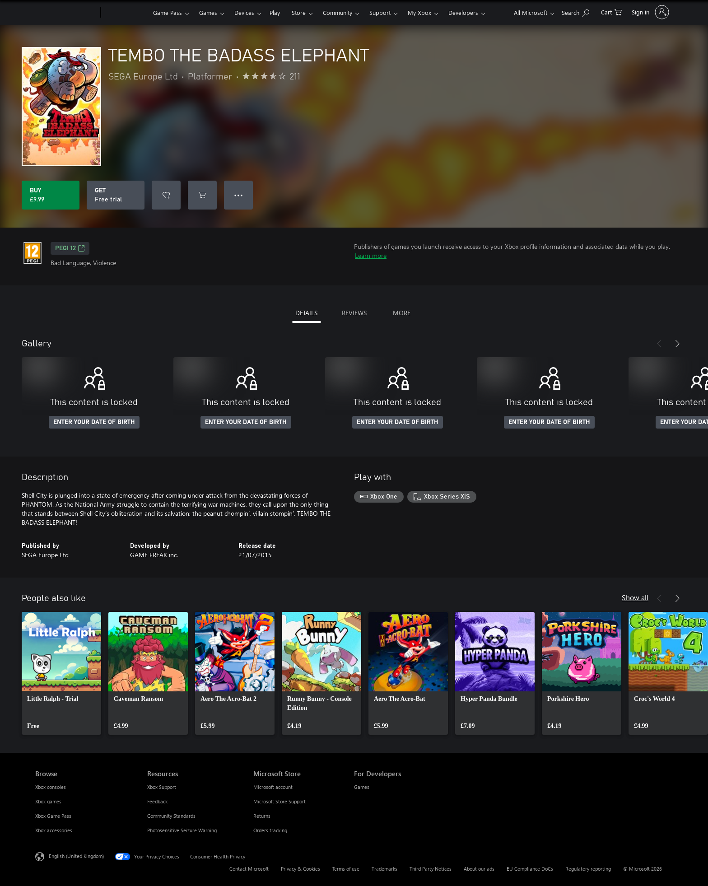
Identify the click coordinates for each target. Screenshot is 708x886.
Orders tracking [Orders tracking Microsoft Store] (270, 830)
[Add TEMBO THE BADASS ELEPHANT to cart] (202, 195)
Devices (244, 12)
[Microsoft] (66, 12)
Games (208, 12)
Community (337, 12)
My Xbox (419, 12)
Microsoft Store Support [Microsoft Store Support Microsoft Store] (279, 801)
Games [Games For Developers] (361, 787)
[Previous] (659, 343)
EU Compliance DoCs (530, 869)
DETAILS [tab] (306, 312)
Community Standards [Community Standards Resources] (171, 816)
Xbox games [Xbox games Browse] (48, 801)
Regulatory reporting (588, 869)
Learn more (371, 255)
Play (275, 12)
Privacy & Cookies (300, 869)
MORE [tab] (401, 312)
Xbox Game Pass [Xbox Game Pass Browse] (53, 816)
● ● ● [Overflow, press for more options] (238, 194)
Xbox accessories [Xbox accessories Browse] (53, 830)
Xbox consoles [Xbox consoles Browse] (50, 787)
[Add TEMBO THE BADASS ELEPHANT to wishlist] (166, 195)
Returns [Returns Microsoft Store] (261, 816)
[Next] (677, 343)
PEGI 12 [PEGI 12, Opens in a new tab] (70, 248)
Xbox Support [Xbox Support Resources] (161, 787)
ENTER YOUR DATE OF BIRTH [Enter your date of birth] (94, 422)
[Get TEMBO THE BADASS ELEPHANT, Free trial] (115, 195)
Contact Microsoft (249, 869)
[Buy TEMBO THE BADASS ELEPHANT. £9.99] (50, 195)
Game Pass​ (167, 12)
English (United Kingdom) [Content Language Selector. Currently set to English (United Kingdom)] (76, 856)
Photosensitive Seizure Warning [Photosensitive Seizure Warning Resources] (182, 830)
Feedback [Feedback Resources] (157, 801)
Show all (635, 597)
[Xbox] (125, 12)
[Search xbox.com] (575, 11)
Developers (463, 12)
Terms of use (345, 869)
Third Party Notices (431, 869)
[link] (61, 673)
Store (299, 12)
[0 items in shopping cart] (611, 11)
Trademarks (384, 869)
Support (380, 12)
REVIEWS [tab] (354, 312)
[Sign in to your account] (649, 12)
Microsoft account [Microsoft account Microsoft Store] (273, 787)
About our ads (479, 869)
